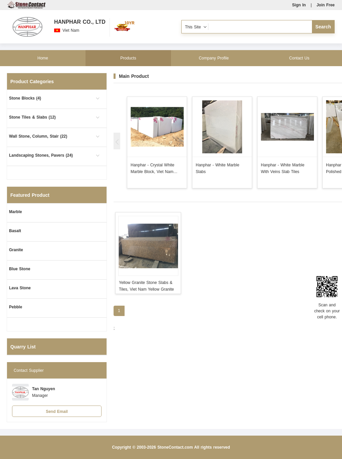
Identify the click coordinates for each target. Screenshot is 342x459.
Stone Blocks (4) (25, 98)
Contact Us (299, 58)
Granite (16, 250)
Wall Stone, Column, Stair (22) (38, 136)
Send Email (57, 411)
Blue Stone (19, 269)
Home (42, 58)
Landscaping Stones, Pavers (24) (41, 155)
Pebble (15, 307)
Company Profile (214, 58)
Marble (15, 211)
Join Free (326, 5)
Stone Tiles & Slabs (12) (32, 117)
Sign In (299, 5)
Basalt (15, 230)
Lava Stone (20, 288)
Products (128, 58)
